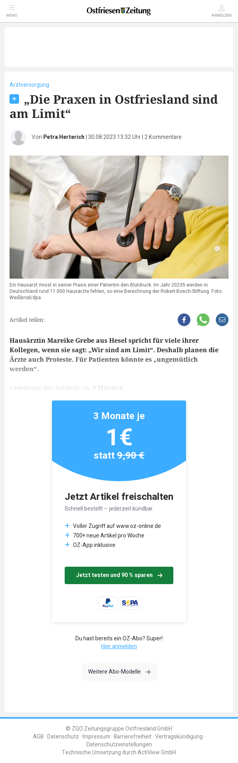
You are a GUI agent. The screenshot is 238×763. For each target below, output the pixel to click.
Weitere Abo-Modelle (119, 672)
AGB (38, 737)
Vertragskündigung (179, 737)
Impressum (96, 737)
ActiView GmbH (157, 752)
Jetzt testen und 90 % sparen (119, 575)
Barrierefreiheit (133, 737)
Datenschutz (63, 737)
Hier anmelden (119, 646)
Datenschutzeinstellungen (119, 744)
